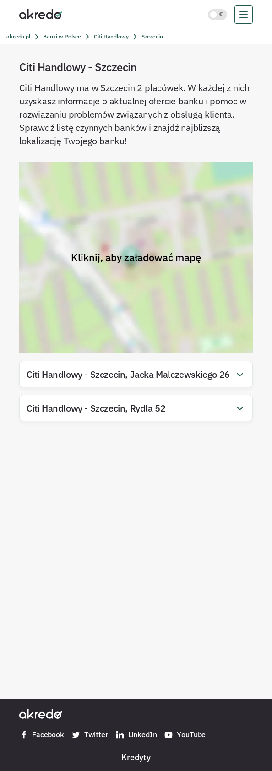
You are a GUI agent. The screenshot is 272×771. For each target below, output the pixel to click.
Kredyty (136, 757)
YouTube (185, 734)
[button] (136, 374)
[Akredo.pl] (40, 13)
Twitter (89, 734)
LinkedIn (136, 734)
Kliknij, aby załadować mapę (136, 257)
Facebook (41, 734)
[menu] (243, 14)
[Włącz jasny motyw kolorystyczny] (217, 14)
